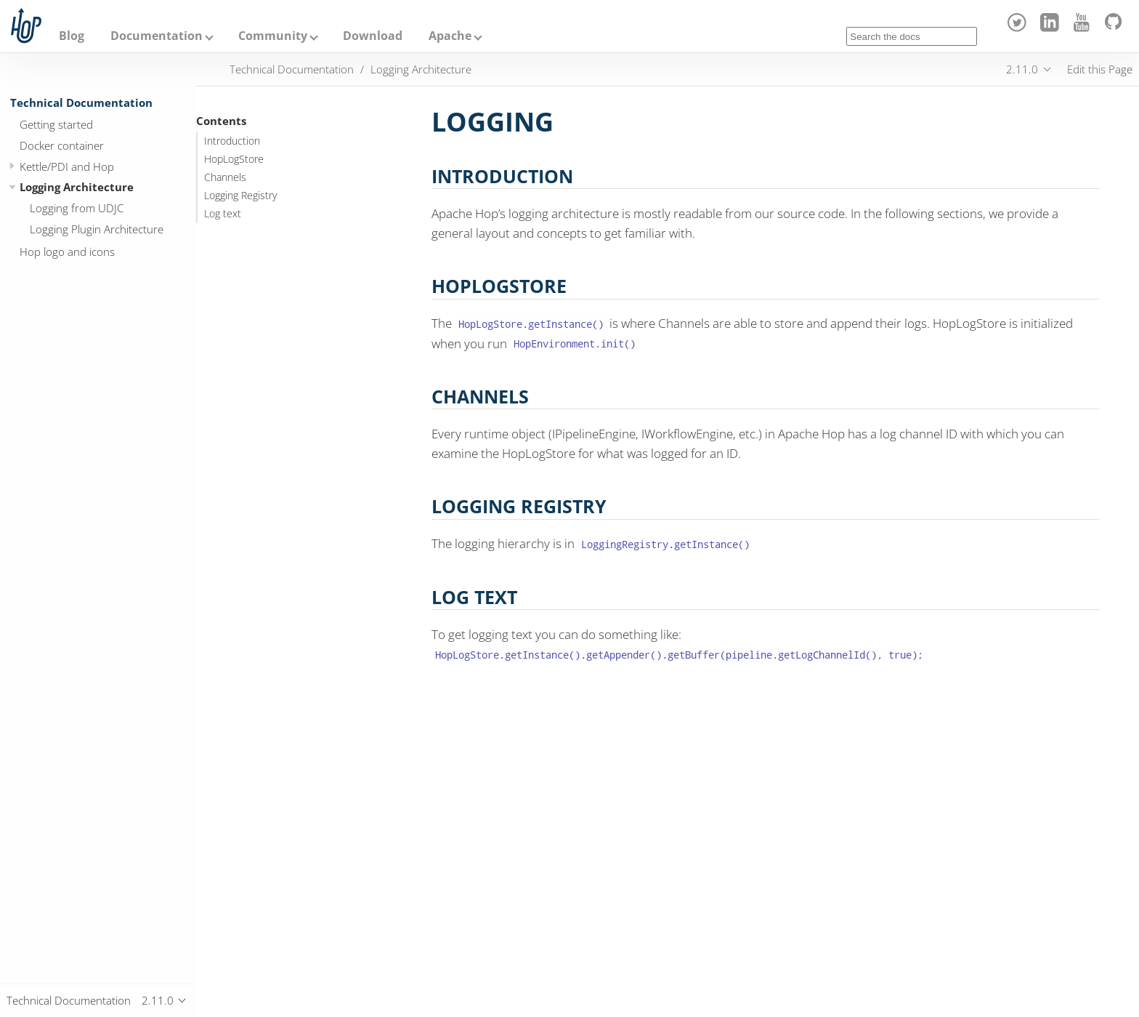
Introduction (232, 141)
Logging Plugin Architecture (96, 229)
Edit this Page (1099, 69)
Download (372, 36)
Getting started (56, 124)
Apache (450, 36)
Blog (71, 36)
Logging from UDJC (76, 208)
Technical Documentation (81, 102)
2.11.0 (1022, 69)
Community (272, 36)
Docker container (62, 145)
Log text (222, 213)
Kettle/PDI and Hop (67, 166)
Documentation (156, 36)
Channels (225, 177)
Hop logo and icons (67, 252)
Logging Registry (240, 195)
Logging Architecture (77, 187)
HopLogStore (234, 159)
